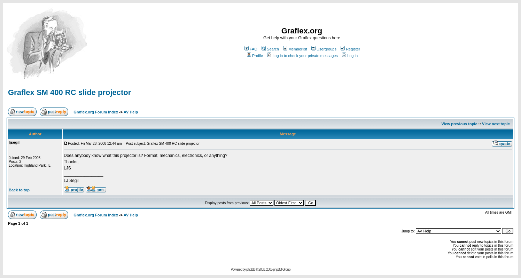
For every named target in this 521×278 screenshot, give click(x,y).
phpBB (250, 269)
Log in (350, 56)
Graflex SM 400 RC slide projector (69, 92)
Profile (255, 56)
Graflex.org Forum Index (95, 112)
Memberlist (295, 49)
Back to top (19, 190)
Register (350, 49)
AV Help (131, 112)
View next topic (496, 124)
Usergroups (323, 49)
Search (270, 49)
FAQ (250, 49)
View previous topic (459, 124)
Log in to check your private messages (302, 56)
